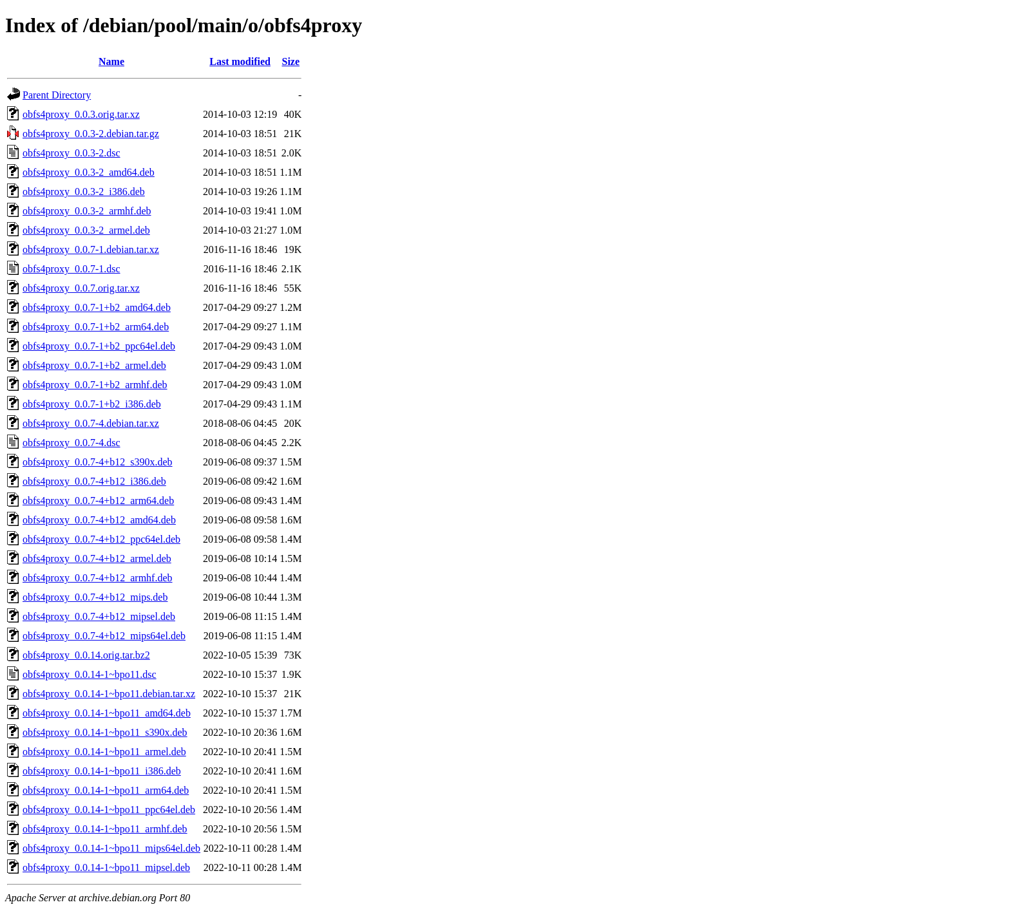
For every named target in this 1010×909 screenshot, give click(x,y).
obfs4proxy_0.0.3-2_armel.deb (86, 230)
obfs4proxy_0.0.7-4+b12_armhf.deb (98, 577)
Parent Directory (57, 94)
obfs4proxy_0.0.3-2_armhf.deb (87, 210)
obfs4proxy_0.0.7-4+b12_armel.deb (97, 558)
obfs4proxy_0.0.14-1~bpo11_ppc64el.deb (109, 809)
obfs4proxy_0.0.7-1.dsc (71, 268)
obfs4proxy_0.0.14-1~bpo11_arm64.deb (106, 790)
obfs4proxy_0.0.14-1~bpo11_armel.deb (104, 751)
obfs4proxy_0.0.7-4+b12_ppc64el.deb (101, 539)
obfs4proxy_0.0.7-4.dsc (71, 442)
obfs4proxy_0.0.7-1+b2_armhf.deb (95, 384)
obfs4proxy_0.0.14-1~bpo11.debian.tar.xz (109, 693)
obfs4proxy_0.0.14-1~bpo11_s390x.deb (105, 732)
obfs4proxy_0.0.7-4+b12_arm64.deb (98, 500)
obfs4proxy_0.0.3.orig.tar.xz (81, 114)
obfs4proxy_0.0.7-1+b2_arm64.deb (96, 326)
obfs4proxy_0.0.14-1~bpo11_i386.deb (102, 770)
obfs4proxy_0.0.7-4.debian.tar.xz (91, 423)
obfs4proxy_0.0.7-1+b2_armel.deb (94, 365)
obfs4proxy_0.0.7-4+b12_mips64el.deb (104, 635)
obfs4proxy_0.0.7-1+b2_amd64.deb (97, 307)
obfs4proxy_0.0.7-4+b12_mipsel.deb (99, 616)
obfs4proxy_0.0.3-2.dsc (71, 152)
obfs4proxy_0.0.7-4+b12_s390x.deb (98, 461)
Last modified (240, 61)
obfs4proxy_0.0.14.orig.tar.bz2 (86, 655)
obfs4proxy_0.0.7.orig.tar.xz (81, 288)
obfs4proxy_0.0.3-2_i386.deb (84, 191)
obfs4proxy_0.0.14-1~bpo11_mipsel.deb (106, 867)
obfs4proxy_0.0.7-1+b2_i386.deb (92, 403)
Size (291, 61)
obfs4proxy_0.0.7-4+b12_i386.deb (94, 481)
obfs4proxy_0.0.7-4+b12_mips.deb (95, 597)
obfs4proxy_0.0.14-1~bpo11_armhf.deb (105, 828)
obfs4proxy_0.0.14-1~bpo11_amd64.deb (107, 713)
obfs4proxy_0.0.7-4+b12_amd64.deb (99, 519)
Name (111, 61)
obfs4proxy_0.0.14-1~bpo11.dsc (90, 674)
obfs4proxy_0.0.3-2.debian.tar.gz (91, 133)
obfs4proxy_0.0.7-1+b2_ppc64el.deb (99, 346)
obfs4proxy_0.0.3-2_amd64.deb (89, 172)
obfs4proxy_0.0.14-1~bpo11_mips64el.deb (111, 848)
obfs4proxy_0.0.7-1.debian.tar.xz (91, 249)
